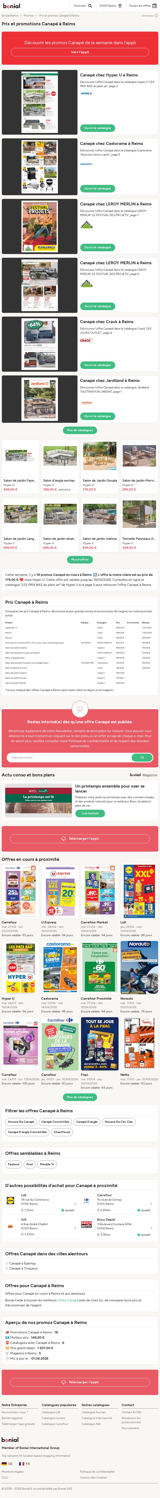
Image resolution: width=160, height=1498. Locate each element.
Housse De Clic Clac (119, 1122)
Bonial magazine (12, 1418)
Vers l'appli (80, 52)
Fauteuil (13, 1164)
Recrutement (130, 1428)
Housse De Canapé (21, 1122)
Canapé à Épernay (20, 1263)
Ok (142, 757)
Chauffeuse (62, 1132)
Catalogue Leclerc (53, 1418)
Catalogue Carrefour (55, 1424)
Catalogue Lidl (51, 1412)
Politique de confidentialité (97, 1472)
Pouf (29, 1164)
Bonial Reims (10, 15)
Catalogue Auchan (94, 1412)
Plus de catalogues (80, 430)
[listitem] (21, 466)
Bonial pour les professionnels (131, 1420)
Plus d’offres (80, 559)
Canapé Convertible (55, 1122)
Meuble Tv (47, 1164)
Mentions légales (13, 1472)
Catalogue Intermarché (97, 1418)
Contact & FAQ (131, 1412)
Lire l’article (90, 813)
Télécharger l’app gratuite (18, 1424)
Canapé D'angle (87, 1122)
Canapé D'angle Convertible (27, 1132)
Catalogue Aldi (91, 1424)
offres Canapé (67, 1300)
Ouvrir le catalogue (97, 128)
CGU (5, 1477)
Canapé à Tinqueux (21, 1268)
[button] (80, 102)
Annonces (150, 16)
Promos (29, 15)
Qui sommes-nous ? (15, 1412)
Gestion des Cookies (93, 1477)
